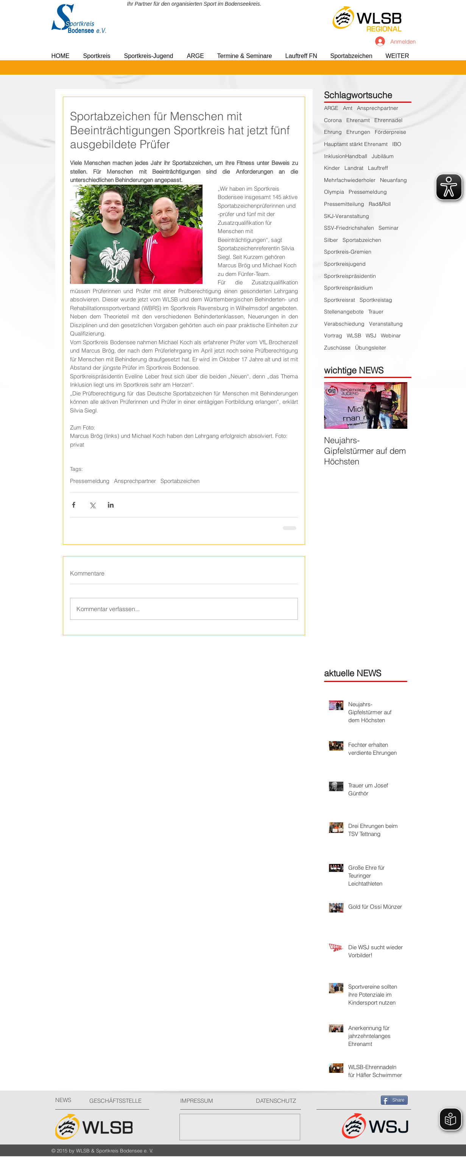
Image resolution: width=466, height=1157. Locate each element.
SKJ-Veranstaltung (346, 216)
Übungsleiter (370, 347)
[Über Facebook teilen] (73, 504)
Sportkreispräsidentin (350, 276)
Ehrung (333, 132)
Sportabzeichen (180, 481)
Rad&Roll (380, 204)
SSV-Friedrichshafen (349, 227)
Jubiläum (383, 156)
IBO (396, 144)
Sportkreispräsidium (348, 287)
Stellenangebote (344, 311)
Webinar (391, 335)
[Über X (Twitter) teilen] (92, 504)
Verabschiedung (344, 323)
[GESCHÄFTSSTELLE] (118, 1101)
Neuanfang (393, 180)
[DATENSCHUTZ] (279, 1101)
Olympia (334, 191)
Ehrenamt (358, 120)
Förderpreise (390, 132)
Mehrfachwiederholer (350, 180)
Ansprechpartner (135, 481)
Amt (347, 108)
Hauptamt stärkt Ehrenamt (356, 144)
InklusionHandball (345, 156)
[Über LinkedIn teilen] (110, 504)
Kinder (332, 168)
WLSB (354, 335)
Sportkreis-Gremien (347, 251)
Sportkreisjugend (345, 263)
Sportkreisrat (339, 299)
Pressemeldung (89, 481)
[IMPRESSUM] (208, 1101)
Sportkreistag (376, 299)
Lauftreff (378, 168)
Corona (333, 120)
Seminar (389, 227)
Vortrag (333, 335)
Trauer (375, 311)
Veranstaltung (386, 323)
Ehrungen (358, 132)
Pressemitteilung (344, 204)
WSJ (371, 335)
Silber (331, 240)
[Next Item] (395, 405)
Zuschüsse (337, 347)
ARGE (331, 108)
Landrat (353, 168)
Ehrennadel (388, 120)
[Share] (394, 1100)
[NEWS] (68, 1100)
